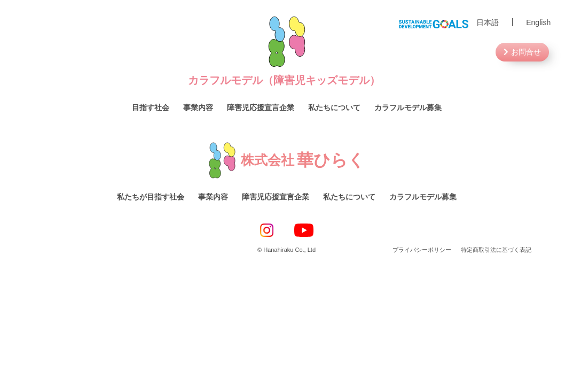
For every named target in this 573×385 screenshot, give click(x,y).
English (538, 22)
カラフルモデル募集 (408, 107)
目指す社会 (150, 107)
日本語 (487, 22)
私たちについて (334, 107)
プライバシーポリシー (422, 250)
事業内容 (198, 107)
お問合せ (526, 52)
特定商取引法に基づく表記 (496, 250)
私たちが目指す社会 (150, 196)
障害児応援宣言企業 (260, 107)
